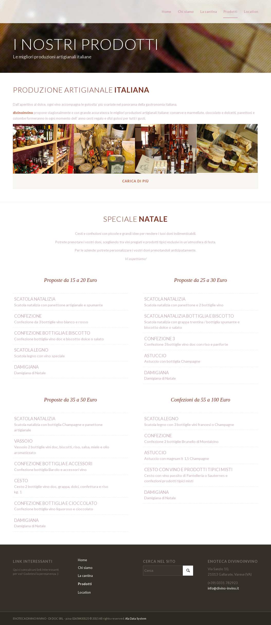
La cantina (85, 576)
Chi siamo (85, 568)
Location (84, 592)
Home (82, 560)
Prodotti (85, 584)
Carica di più (135, 181)
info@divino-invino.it (223, 588)
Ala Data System (135, 618)
